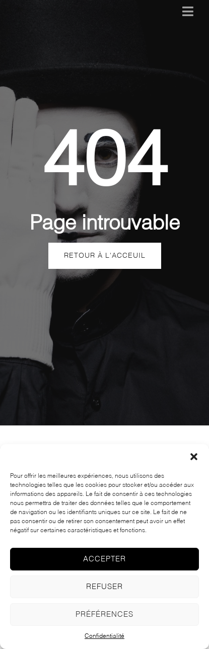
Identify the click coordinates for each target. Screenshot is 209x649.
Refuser (104, 587)
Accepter (104, 559)
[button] (194, 457)
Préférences (104, 614)
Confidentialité (104, 636)
